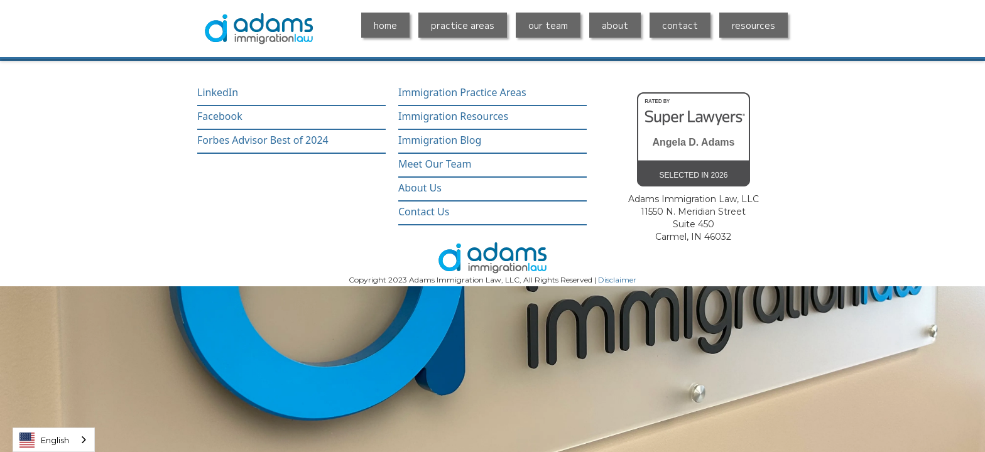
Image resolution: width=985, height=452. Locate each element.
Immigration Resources (453, 116)
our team (548, 25)
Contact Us (423, 211)
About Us (420, 188)
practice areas (462, 25)
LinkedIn (217, 92)
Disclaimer (617, 279)
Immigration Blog (439, 140)
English (44, 440)
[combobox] (54, 440)
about (615, 25)
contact (680, 25)
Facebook (219, 116)
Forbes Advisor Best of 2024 (263, 140)
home (385, 25)
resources (753, 25)
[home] (258, 29)
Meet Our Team (434, 164)
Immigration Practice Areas (462, 92)
